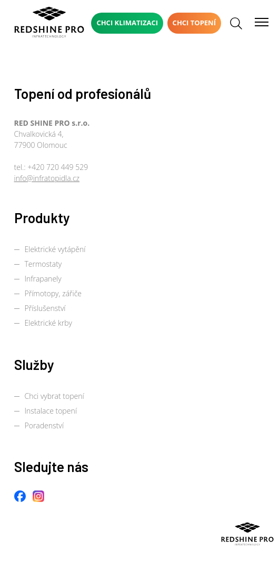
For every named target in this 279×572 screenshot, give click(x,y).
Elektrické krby (48, 323)
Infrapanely (43, 279)
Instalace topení (51, 411)
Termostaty (43, 264)
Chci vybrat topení (54, 396)
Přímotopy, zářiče (53, 293)
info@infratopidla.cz (47, 178)
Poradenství (44, 425)
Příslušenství (45, 308)
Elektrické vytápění (55, 249)
